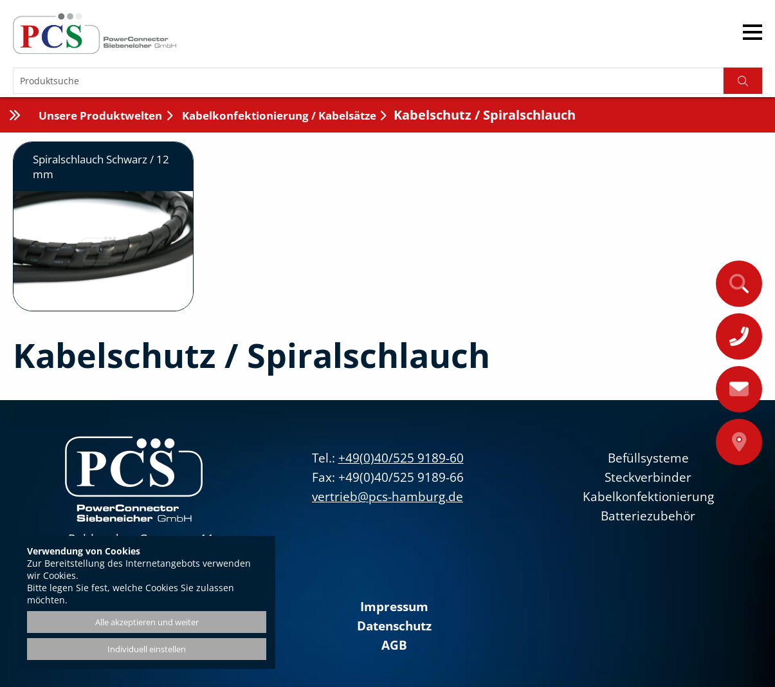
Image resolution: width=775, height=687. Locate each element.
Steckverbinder (648, 477)
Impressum (394, 606)
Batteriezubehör (648, 516)
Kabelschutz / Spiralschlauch (485, 115)
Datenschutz (394, 626)
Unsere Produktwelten (100, 115)
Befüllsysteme (648, 458)
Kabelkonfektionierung (648, 496)
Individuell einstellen (146, 649)
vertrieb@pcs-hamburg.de (387, 496)
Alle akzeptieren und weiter (147, 622)
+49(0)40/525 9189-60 (401, 458)
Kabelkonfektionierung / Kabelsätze (277, 115)
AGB (394, 645)
